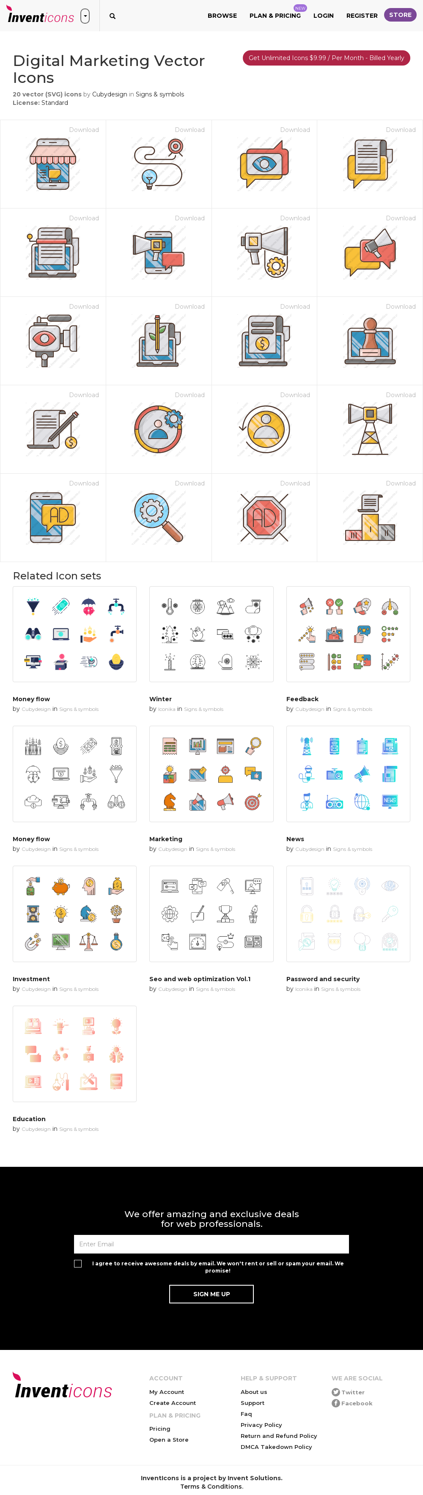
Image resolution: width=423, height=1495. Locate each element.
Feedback (302, 699)
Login (323, 15)
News (295, 839)
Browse (222, 15)
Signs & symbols (160, 94)
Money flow (31, 699)
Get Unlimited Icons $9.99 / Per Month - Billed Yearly (326, 58)
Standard (54, 103)
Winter (160, 699)
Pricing (159, 1428)
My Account (166, 1391)
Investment (31, 979)
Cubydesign (109, 94)
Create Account (172, 1402)
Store (400, 15)
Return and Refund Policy (279, 1435)
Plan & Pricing (278, 11)
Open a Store (169, 1439)
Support (252, 1402)
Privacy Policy (261, 1424)
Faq (246, 1413)
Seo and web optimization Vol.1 (199, 979)
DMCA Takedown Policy (276, 1446)
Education (29, 1119)
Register (362, 15)
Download (84, 130)
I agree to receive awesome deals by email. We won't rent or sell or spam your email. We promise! (218, 1267)
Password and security (323, 979)
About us (254, 1391)
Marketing (165, 839)
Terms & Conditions (211, 1486)
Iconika (167, 709)
